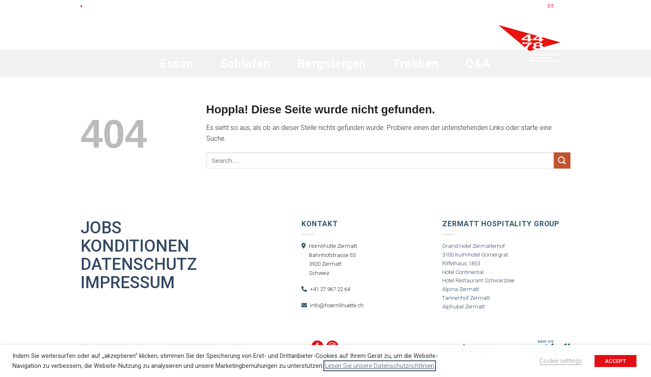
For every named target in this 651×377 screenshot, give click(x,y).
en (559, 6)
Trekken (416, 63)
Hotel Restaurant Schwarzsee (478, 280)
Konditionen (135, 246)
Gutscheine (474, 6)
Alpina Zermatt (460, 289)
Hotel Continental (463, 272)
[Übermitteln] (562, 160)
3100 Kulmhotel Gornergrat (475, 255)
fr (567, 6)
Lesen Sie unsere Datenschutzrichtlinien (379, 366)
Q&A (478, 63)
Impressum (128, 283)
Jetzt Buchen (518, 6)
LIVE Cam (97, 6)
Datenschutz (139, 264)
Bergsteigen (331, 63)
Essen (177, 63)
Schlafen (245, 63)
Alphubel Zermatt (463, 307)
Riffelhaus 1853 (461, 263)
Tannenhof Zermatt (466, 298)
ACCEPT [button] (615, 361)
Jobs (101, 228)
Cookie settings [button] (560, 361)
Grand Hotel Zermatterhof (473, 246)
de (551, 6)
